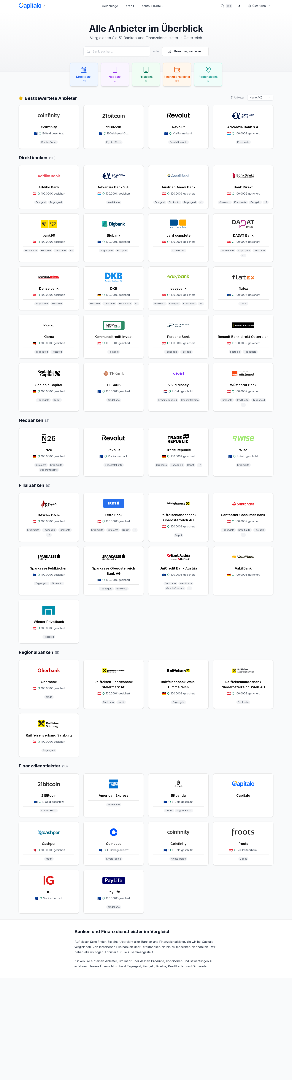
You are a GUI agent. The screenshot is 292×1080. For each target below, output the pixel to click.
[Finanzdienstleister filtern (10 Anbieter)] (179, 75)
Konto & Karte (153, 6)
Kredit (131, 6)
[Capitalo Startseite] (33, 6)
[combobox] (260, 98)
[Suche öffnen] (226, 5)
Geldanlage (111, 6)
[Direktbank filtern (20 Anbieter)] (80, 75)
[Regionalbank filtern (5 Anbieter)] (211, 75)
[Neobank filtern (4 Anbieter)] (113, 75)
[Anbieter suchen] (116, 51)
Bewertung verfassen (185, 51)
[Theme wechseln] (239, 6)
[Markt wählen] (259, 6)
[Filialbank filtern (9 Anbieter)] (146, 75)
